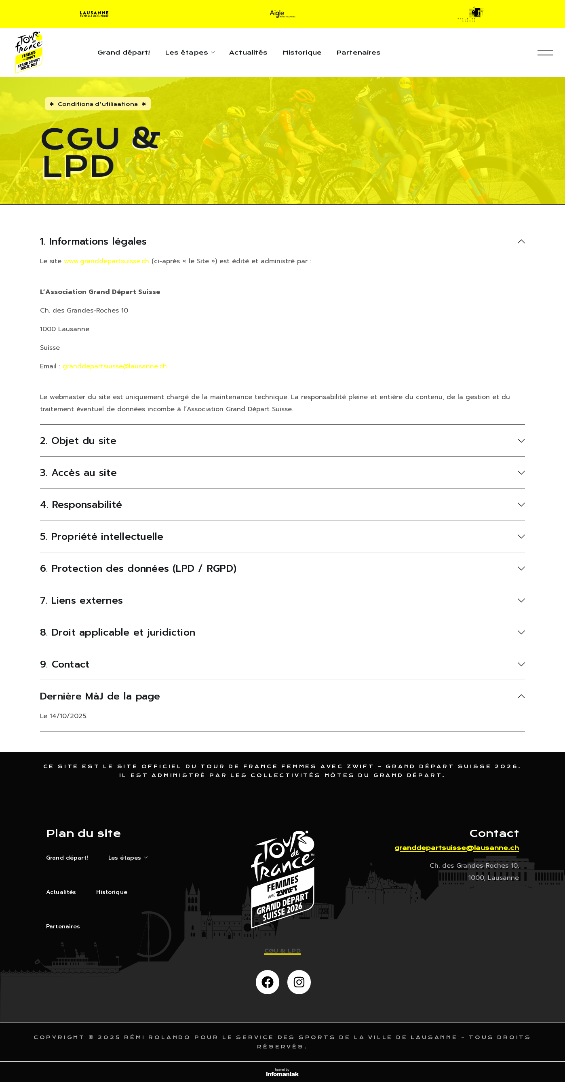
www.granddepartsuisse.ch (106, 261)
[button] (267, 982)
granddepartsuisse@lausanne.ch (115, 366)
